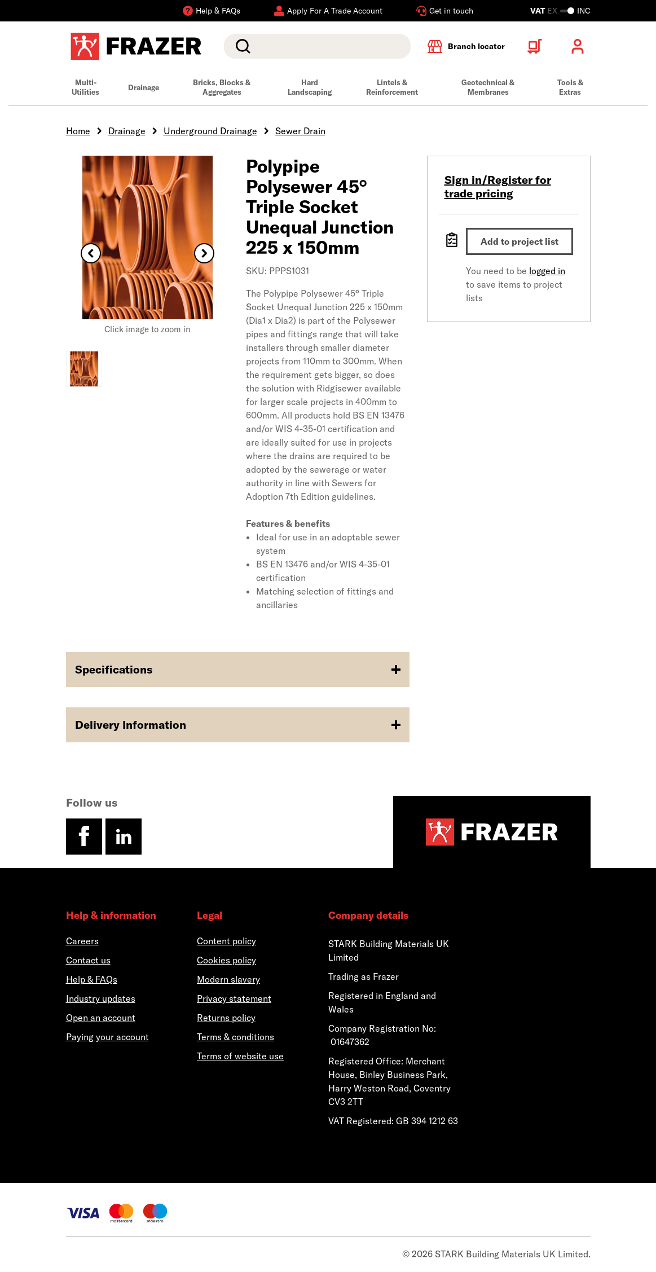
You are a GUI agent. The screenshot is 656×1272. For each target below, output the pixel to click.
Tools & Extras (570, 87)
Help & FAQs (91, 979)
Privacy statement (234, 998)
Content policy (226, 941)
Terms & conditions (235, 1036)
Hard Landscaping (310, 87)
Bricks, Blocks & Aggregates (221, 87)
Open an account (100, 1017)
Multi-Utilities (85, 87)
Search (241, 46)
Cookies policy (226, 960)
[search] (317, 46)
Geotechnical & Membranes (487, 87)
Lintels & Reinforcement (392, 87)
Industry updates (100, 998)
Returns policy (226, 1017)
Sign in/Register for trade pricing (497, 186)
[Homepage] (491, 832)
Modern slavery (228, 979)
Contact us (88, 960)
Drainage (143, 87)
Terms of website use (240, 1056)
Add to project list (519, 241)
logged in (547, 270)
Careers (82, 941)
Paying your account (107, 1036)
